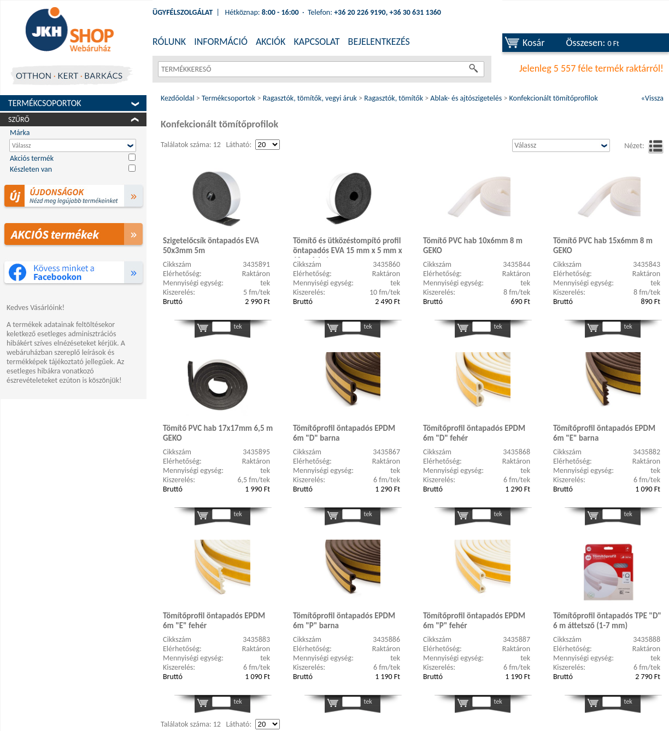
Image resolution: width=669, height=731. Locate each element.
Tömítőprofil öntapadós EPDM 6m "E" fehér (214, 620)
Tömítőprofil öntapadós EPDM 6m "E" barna (604, 433)
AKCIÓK (270, 42)
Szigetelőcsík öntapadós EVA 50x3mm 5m (211, 245)
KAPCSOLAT (316, 42)
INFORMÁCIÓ (221, 42)
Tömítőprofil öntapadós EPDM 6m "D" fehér (474, 433)
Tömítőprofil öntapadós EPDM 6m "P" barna (344, 620)
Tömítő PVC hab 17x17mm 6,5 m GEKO (218, 433)
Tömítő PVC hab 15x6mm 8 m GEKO (603, 245)
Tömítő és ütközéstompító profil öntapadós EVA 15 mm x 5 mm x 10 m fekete (347, 247)
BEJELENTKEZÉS (379, 42)
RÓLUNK (169, 42)
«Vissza (652, 98)
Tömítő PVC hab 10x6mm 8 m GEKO (473, 245)
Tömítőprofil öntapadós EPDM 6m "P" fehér (474, 620)
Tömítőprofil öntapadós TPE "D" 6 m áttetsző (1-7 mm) (607, 620)
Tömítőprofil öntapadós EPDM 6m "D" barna (344, 433)
